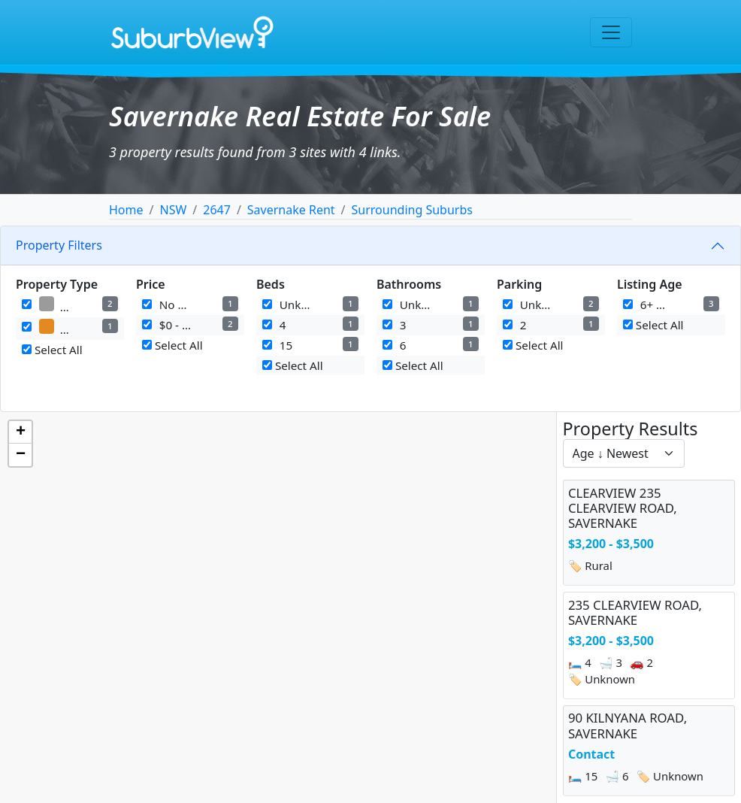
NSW (172, 210)
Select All (52, 349)
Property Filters (59, 245)
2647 (217, 210)
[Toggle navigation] (611, 32)
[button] (20, 432)
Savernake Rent (291, 210)
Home (126, 210)
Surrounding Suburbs (412, 210)
